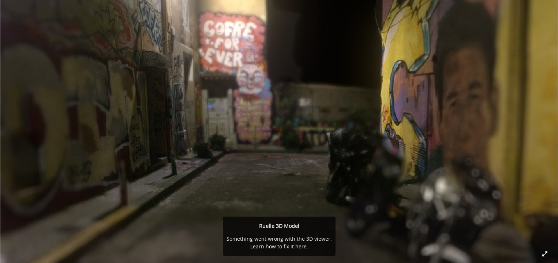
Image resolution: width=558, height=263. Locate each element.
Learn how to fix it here (278, 246)
